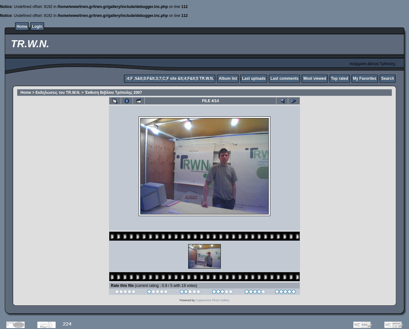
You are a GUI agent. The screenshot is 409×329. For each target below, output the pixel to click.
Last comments (284, 78)
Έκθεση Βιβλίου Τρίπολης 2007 (113, 92)
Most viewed (314, 78)
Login (37, 26)
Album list (228, 78)
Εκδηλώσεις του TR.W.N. (57, 92)
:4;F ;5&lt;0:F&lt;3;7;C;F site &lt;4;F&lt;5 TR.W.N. (170, 78)
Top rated (339, 78)
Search (387, 78)
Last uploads (254, 78)
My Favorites (364, 78)
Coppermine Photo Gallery (212, 300)
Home (22, 26)
